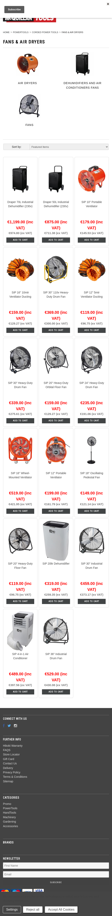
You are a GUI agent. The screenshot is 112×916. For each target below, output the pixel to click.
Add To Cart (20, 240)
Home (6, 32)
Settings (12, 909)
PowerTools (20, 32)
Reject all (32, 909)
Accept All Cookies (61, 909)
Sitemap (8, 781)
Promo (7, 803)
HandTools (9, 812)
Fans (29, 125)
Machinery (9, 817)
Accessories (10, 826)
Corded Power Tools (45, 32)
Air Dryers (27, 83)
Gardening (9, 821)
